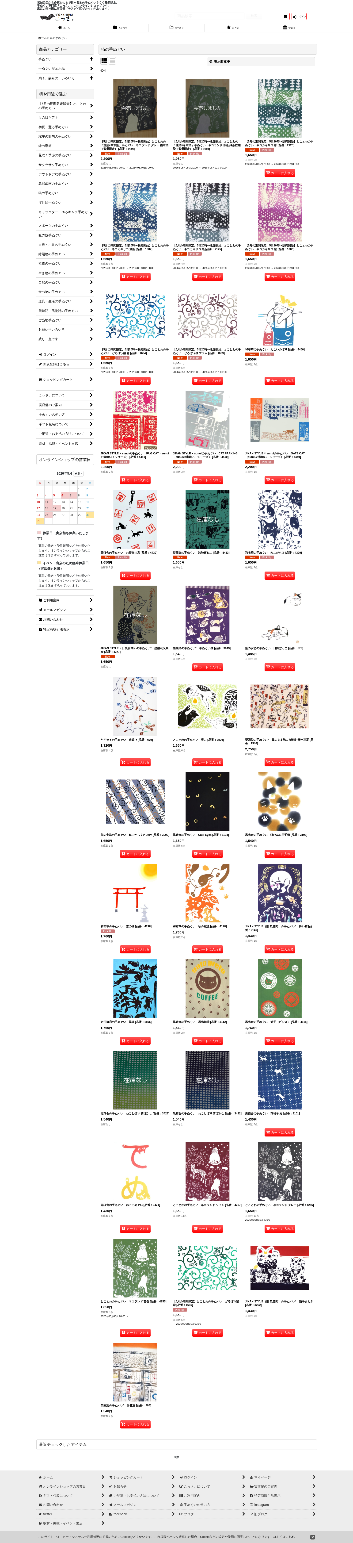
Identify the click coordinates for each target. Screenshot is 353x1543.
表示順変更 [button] (219, 66)
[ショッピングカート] (285, 18)
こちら (290, 1537)
